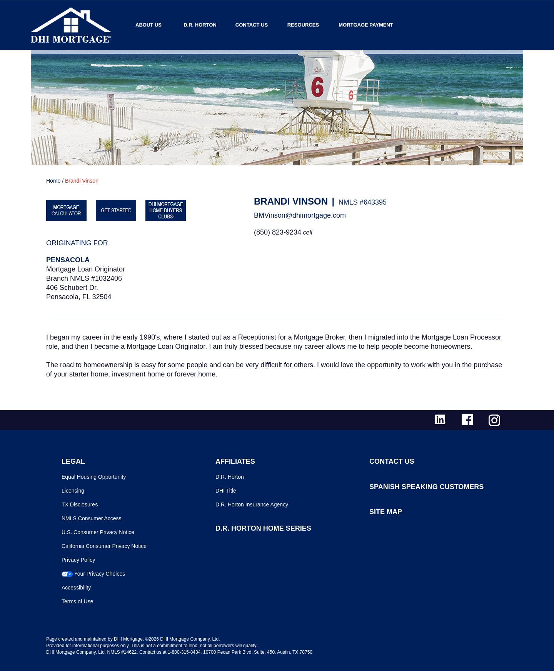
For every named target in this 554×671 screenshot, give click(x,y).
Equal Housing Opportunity (94, 477)
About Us (148, 25)
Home (53, 181)
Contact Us (251, 25)
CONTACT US (391, 461)
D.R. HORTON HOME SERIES (263, 528)
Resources (303, 25)
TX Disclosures (80, 504)
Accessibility (76, 587)
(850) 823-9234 (277, 232)
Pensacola (68, 260)
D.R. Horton (200, 25)
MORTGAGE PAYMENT (366, 25)
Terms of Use (77, 601)
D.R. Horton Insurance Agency (251, 504)
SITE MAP (385, 512)
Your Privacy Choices (99, 574)
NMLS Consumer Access (92, 518)
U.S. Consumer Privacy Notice (98, 532)
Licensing (73, 491)
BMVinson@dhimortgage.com (300, 215)
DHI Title (225, 491)
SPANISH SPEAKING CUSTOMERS (426, 487)
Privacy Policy (78, 560)
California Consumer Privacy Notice (104, 546)
